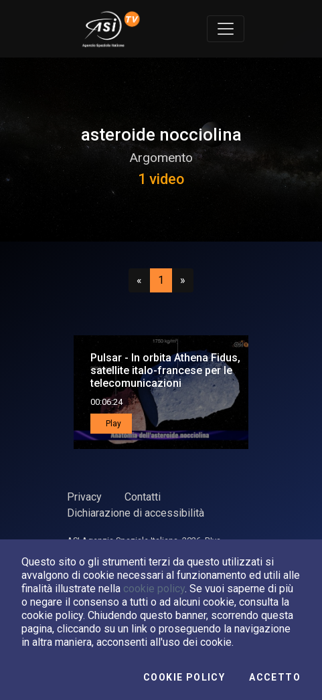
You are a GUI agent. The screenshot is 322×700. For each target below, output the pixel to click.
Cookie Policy (184, 677)
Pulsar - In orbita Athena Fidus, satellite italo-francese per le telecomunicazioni (165, 370)
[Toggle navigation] (225, 28)
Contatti (143, 497)
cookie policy (154, 588)
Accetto (275, 677)
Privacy (84, 497)
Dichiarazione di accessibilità (135, 513)
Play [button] (112, 423)
